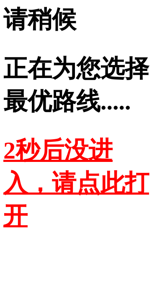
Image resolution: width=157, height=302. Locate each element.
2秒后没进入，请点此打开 (76, 183)
